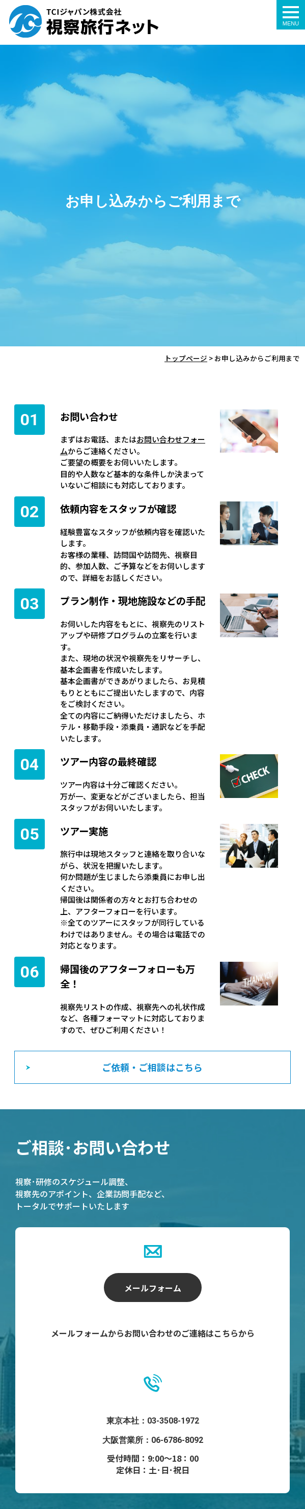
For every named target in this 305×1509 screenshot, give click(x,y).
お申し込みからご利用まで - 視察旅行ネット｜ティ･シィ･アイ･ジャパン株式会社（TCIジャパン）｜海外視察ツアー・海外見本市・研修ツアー (84, 21)
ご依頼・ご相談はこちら (152, 1067)
